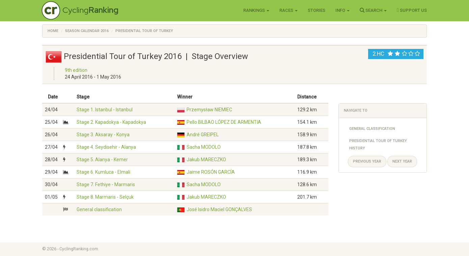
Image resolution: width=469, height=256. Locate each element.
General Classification (372, 128)
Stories (316, 10)
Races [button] (288, 10)
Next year (402, 161)
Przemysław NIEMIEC (209, 109)
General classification (99, 209)
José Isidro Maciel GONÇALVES (219, 209)
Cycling (90, 10)
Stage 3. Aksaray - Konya (103, 134)
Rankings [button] (256, 10)
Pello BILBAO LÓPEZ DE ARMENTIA (224, 122)
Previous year (367, 161)
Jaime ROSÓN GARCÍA (211, 172)
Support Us (412, 10)
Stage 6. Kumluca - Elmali (103, 172)
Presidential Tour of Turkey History (378, 144)
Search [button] (373, 10)
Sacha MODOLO (204, 147)
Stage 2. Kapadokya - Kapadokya (111, 122)
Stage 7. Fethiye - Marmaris (106, 184)
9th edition (76, 70)
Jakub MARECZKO (206, 159)
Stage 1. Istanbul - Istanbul (105, 109)
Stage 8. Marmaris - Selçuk (105, 197)
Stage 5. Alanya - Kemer (102, 159)
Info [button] (342, 10)
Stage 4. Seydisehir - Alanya (106, 147)
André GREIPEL (203, 134)
